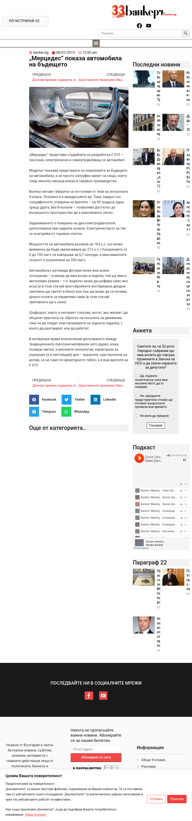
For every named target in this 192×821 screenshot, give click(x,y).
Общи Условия (35, 814)
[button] (96, 43)
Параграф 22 (150, 562)
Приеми (177, 799)
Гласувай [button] (155, 425)
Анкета (142, 330)
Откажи (156, 799)
